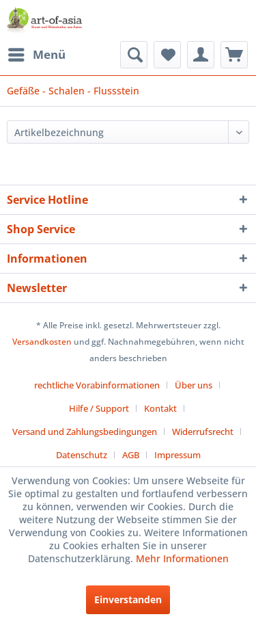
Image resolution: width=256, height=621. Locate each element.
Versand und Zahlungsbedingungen (84, 431)
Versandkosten (42, 341)
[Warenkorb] (234, 54)
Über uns (193, 385)
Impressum (177, 455)
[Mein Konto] (200, 54)
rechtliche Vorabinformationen (97, 385)
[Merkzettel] (167, 54)
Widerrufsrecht (202, 431)
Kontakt (160, 408)
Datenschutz (81, 455)
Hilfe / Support (99, 408)
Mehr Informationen (182, 558)
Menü (37, 53)
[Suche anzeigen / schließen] (133, 54)
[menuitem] (36, 54)
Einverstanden (128, 599)
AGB (130, 455)
